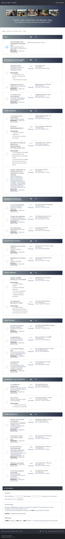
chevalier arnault (41, 144)
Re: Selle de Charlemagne (42, 301)
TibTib (39, 259)
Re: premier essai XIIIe (41, 227)
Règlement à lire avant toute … (43, 84)
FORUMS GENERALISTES (10, 414)
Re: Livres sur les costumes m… (44, 435)
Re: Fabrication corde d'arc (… (43, 216)
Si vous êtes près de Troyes (43, 362)
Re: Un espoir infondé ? (41, 169)
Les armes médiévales (18, 291)
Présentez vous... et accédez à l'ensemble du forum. (18, 76)
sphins (39, 67)
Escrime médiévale (18, 293)
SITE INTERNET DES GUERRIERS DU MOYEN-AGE (18, 43)
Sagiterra (39, 127)
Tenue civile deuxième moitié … (44, 257)
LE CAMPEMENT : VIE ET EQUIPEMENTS (14, 379)
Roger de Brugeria (42, 385)
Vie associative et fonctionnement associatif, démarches (17, 448)
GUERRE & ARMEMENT (10, 272)
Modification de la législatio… (43, 277)
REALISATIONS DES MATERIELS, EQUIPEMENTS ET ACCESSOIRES (13, 199)
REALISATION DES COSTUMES (12, 241)
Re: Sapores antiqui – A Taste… (43, 397)
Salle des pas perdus (17, 463)
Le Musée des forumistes (14, 363)
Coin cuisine (14, 398)
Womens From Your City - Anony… (44, 246)
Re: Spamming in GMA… (41, 470)
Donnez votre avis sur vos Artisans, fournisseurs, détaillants (18, 421)
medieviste (40, 302)
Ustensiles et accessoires (19, 406)
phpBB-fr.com (11, 537)
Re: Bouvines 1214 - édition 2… (43, 142)
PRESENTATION (15, 66)
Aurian (56, 520)
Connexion (8, 493)
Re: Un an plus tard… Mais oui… (43, 463)
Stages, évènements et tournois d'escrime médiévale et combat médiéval (17, 172)
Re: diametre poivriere (41, 384)
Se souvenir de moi (10, 499)
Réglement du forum (16, 84)
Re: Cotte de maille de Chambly (43, 204)
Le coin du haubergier (17, 205)
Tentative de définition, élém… (43, 94)
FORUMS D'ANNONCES (10, 110)
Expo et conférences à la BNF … (44, 337)
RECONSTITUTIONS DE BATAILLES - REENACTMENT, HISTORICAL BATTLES (17, 145)
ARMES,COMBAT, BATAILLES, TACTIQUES (18, 278)
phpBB (9, 535)
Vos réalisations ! (15, 228)
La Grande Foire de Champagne (16, 117)
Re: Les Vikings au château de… (44, 126)
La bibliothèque (15, 337)
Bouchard (40, 85)
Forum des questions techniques (17, 471)
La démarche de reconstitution (15, 95)
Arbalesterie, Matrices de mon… (44, 419)
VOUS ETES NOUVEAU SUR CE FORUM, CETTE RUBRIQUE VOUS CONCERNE (14, 60)
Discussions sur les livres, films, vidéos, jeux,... (16, 437)
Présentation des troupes (19, 79)
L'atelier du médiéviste (17, 216)
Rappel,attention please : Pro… (43, 116)
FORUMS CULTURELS (9, 320)
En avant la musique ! (17, 325)
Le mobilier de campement (14, 385)
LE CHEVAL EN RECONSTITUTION (16, 302)
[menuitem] (14, 2)
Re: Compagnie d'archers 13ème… (44, 348)
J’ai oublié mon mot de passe (48, 496)
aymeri (39, 171)
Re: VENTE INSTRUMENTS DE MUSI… (45, 325)
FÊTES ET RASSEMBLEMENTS (16, 127)
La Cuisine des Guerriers (19, 405)
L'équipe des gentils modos (17, 51)
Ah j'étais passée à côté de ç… (43, 446)
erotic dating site (40, 65)
